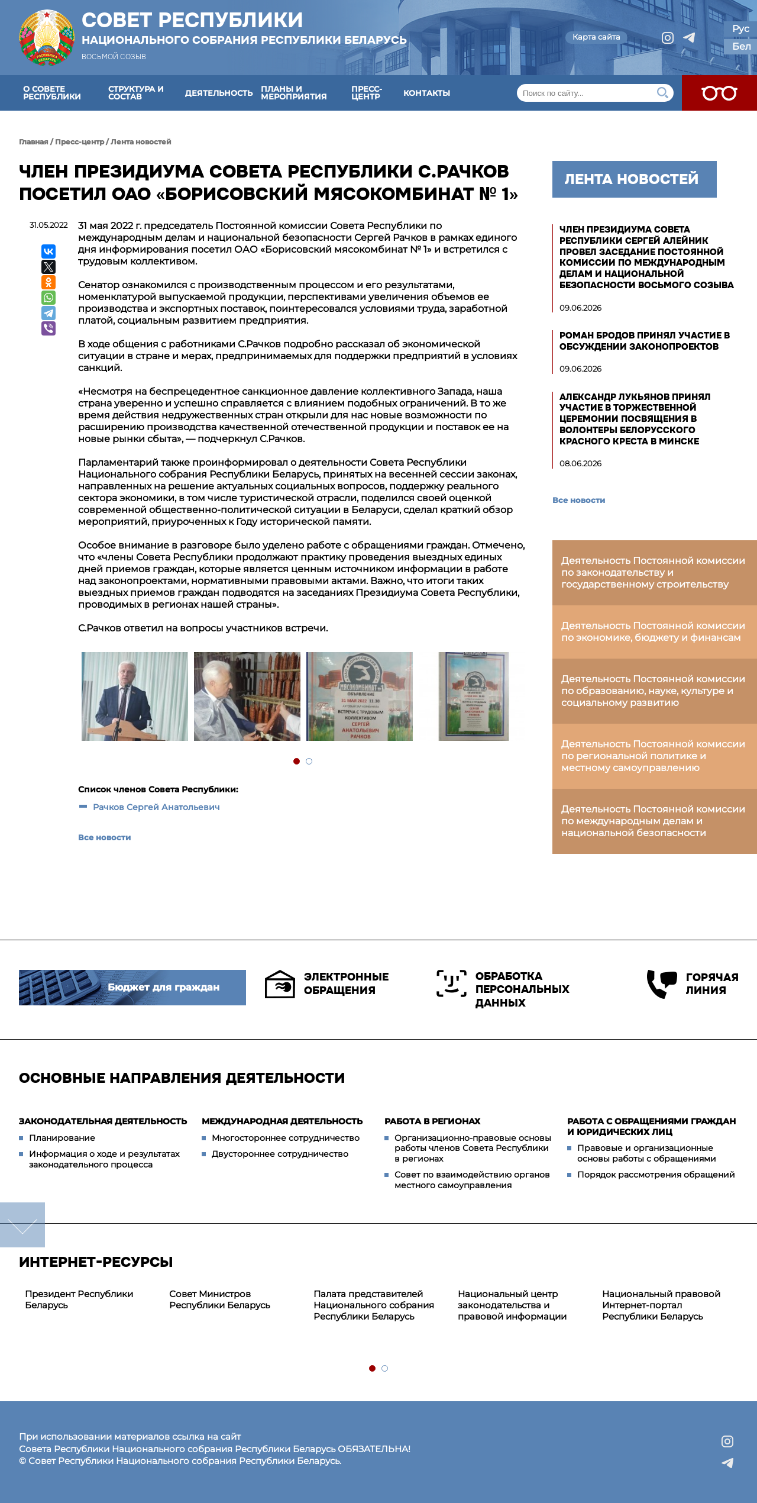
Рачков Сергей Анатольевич (156, 807)
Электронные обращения (327, 984)
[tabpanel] (134, 698)
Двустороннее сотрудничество (280, 1154)
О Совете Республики (52, 92)
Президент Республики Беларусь (79, 1299)
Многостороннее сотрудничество (286, 1138)
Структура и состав (136, 92)
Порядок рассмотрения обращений (656, 1174)
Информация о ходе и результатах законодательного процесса (104, 1159)
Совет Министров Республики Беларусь (219, 1299)
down (22, 1224)
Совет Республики (244, 28)
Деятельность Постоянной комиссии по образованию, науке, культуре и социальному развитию (653, 690)
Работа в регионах (432, 1121)
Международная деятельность (282, 1121)
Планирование (62, 1138)
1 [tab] (297, 762)
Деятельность (219, 93)
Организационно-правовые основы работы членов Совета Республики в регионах (472, 1148)
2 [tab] (309, 762)
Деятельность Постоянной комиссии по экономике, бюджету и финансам (653, 631)
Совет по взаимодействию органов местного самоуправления (472, 1180)
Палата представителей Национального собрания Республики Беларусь (373, 1305)
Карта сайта (596, 36)
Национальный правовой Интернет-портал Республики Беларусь (661, 1305)
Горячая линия (692, 984)
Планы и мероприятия (294, 92)
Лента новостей (141, 141)
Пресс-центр (366, 92)
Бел (741, 46)
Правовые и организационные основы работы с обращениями (646, 1153)
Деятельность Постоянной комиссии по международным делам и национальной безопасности (653, 821)
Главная (33, 141)
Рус (740, 28)
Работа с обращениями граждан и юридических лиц (651, 1126)
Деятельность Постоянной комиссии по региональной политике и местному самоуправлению (653, 755)
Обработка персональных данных (503, 989)
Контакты (426, 93)
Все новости (104, 837)
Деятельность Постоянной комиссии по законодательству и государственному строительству (653, 572)
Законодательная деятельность (103, 1121)
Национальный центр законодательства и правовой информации (512, 1305)
